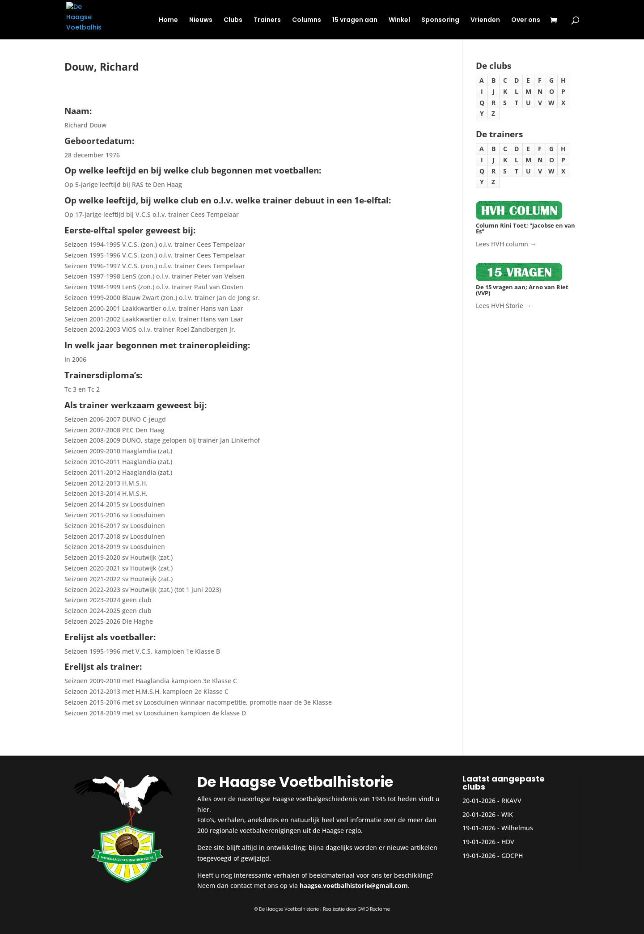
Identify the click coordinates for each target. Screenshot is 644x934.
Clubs (233, 20)
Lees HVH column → (506, 244)
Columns (306, 20)
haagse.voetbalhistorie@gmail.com (354, 885)
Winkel (399, 20)
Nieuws (200, 20)
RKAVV (511, 800)
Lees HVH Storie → (503, 305)
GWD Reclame (374, 909)
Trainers (267, 20)
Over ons (525, 20)
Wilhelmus (517, 828)
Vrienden (485, 20)
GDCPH (512, 855)
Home (168, 20)
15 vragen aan (354, 20)
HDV (507, 841)
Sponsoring (440, 20)
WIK (507, 814)
